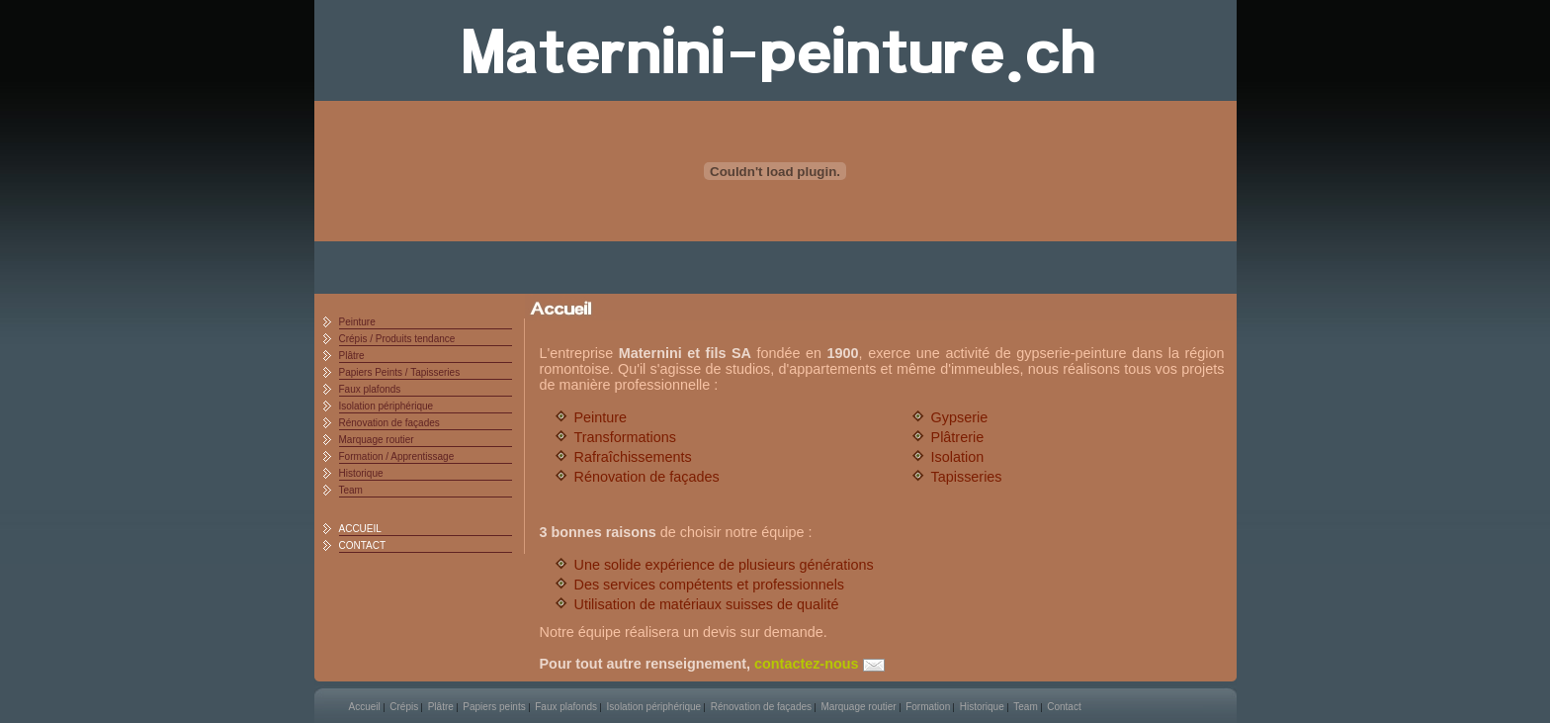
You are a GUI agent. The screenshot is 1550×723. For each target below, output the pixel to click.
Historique (361, 473)
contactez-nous (819, 664)
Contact (1063, 706)
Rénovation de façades (389, 422)
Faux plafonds (370, 389)
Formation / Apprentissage (397, 456)
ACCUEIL (360, 528)
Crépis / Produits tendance (397, 338)
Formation (927, 706)
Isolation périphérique (386, 406)
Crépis (403, 706)
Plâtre (352, 355)
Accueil (365, 706)
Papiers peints (494, 706)
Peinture (357, 321)
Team (351, 490)
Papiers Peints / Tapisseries (400, 372)
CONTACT (363, 545)
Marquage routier (376, 439)
